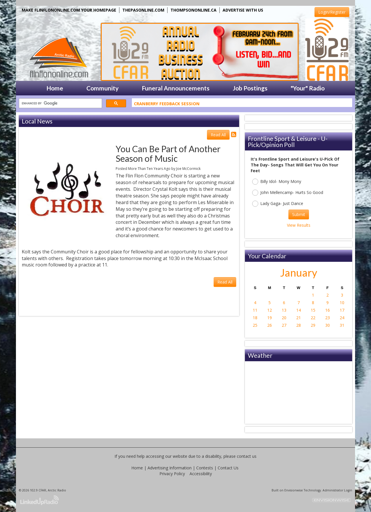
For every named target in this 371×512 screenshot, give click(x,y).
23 (327, 317)
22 (313, 317)
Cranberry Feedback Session (167, 105)
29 (313, 325)
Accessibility (201, 473)
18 (255, 317)
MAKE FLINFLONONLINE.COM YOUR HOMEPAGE (69, 10)
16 (327, 310)
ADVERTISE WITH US (243, 10)
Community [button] (102, 88)
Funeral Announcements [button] (176, 88)
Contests (204, 468)
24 (342, 317)
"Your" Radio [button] (308, 88)
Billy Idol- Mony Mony (276, 182)
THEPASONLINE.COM (143, 10)
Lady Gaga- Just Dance (277, 204)
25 (255, 325)
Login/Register (331, 12)
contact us (247, 456)
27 (284, 325)
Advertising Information (170, 468)
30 (327, 325)
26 (269, 325)
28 (298, 325)
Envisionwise (293, 490)
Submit (298, 214)
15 (313, 310)
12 (269, 310)
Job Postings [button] (250, 88)
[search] (60, 103)
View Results (298, 225)
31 (342, 325)
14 (298, 310)
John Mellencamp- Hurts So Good (287, 193)
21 (298, 317)
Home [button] (54, 88)
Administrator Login (337, 490)
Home (137, 468)
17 (342, 310)
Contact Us (228, 468)
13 (284, 310)
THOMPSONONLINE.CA (193, 10)
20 (284, 317)
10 (342, 302)
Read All (218, 134)
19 (269, 317)
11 (255, 310)
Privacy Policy (172, 473)
